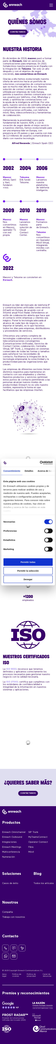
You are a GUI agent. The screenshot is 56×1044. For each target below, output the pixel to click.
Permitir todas (28, 562)
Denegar (28, 579)
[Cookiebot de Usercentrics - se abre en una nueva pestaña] (40, 463)
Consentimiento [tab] (11, 471)
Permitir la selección (28, 570)
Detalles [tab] (29, 471)
